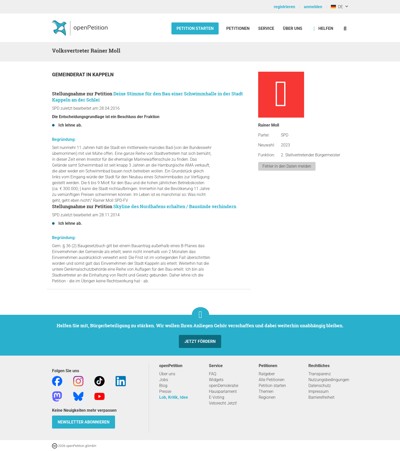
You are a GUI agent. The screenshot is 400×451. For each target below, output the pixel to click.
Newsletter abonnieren (83, 422)
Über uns (167, 373)
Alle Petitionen (271, 379)
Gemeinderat (69, 75)
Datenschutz (319, 385)
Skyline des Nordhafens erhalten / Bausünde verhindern (174, 206)
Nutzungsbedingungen (328, 379)
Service (266, 28)
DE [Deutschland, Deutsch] (337, 6)
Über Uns (292, 28)
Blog (163, 385)
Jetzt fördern (200, 341)
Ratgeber (267, 373)
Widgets (216, 379)
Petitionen (238, 28)
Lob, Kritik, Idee (173, 397)
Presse (165, 391)
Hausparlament (223, 391)
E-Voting (216, 397)
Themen (266, 391)
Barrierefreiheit (321, 397)
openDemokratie (223, 385)
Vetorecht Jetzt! (223, 403)
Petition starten (195, 28)
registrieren (284, 6)
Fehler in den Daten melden (286, 166)
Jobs (163, 379)
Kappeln (103, 75)
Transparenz (319, 373)
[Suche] (345, 28)
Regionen (267, 397)
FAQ (212, 373)
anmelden (313, 6)
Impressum (318, 391)
